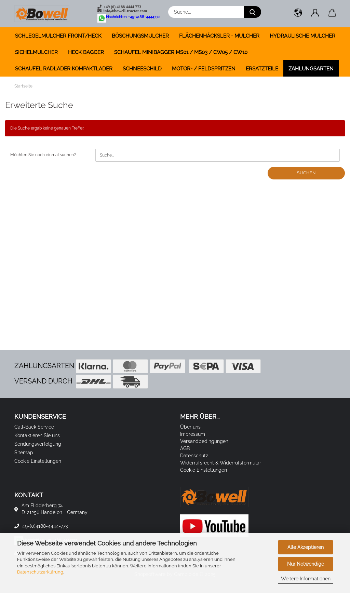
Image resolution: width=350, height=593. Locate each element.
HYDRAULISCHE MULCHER (302, 36)
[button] (298, 13)
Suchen (306, 173)
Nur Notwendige (305, 564)
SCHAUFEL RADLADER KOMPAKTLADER (63, 69)
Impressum (192, 434)
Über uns (190, 427)
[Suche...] (252, 12)
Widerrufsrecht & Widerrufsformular (220, 463)
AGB (185, 448)
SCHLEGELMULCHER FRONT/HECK (58, 36)
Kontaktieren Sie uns (37, 435)
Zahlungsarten (311, 69)
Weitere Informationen (306, 578)
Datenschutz (194, 455)
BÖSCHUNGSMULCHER (140, 36)
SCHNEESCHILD (142, 69)
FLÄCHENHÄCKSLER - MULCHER (219, 36)
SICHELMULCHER (36, 52)
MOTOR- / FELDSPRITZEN (203, 69)
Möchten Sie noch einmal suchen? (43, 154)
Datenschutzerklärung (40, 572)
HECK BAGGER (86, 52)
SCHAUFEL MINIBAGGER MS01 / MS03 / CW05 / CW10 (180, 52)
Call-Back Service (34, 427)
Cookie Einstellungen (37, 461)
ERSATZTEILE (262, 69)
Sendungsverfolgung (37, 444)
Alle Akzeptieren (305, 547)
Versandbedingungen (204, 441)
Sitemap (23, 452)
